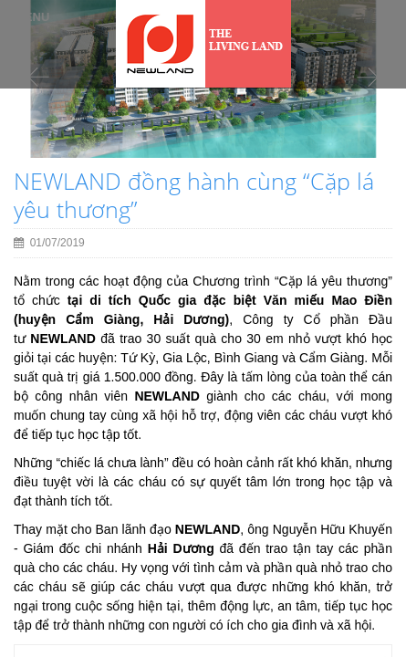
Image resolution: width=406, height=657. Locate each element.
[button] (38, 112)
